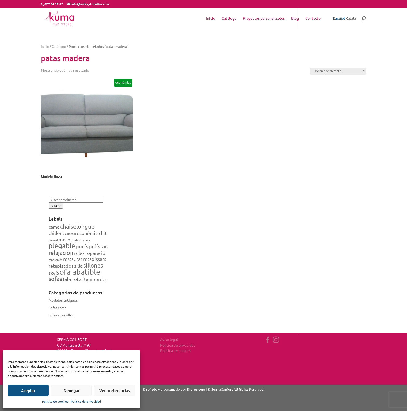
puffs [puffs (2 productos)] (94, 246)
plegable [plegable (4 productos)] (62, 246)
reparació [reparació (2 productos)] (95, 253)
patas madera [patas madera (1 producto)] (81, 240)
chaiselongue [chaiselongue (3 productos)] (77, 226)
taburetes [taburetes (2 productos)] (73, 279)
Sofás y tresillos (61, 315)
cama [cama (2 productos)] (54, 226)
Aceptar (28, 390)
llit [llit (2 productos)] (104, 233)
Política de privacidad (86, 401)
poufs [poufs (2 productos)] (82, 246)
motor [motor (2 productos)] (65, 239)
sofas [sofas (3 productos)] (55, 278)
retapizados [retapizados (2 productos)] (61, 265)
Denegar (71, 390)
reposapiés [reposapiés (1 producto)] (55, 259)
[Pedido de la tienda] (338, 71)
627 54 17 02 (53, 4)
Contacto (313, 18)
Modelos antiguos (63, 300)
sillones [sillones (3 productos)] (93, 265)
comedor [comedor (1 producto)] (70, 233)
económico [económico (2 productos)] (88, 233)
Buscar (56, 205)
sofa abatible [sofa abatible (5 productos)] (78, 271)
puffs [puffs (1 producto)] (104, 247)
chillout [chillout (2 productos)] (56, 233)
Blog (295, 18)
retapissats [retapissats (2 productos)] (94, 259)
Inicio (210, 18)
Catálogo (229, 18)
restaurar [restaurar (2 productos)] (72, 259)
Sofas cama (57, 307)
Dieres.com (196, 389)
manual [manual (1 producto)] (53, 240)
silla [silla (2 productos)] (78, 265)
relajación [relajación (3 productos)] (61, 252)
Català (351, 18)
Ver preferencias (114, 390)
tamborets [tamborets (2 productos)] (95, 279)
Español (339, 18)
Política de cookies (55, 401)
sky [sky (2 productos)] (52, 272)
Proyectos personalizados (264, 18)
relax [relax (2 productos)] (79, 253)
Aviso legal (169, 339)
